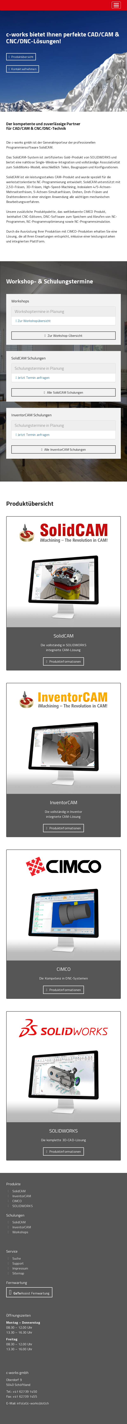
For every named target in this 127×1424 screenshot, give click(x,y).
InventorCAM (21, 1195)
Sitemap (18, 1273)
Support (18, 1263)
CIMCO (17, 1200)
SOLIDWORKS (22, 1205)
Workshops (20, 1232)
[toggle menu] (116, 5)
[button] (21, 56)
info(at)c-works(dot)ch (33, 1403)
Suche (16, 1258)
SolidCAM (19, 1191)
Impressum (20, 1268)
